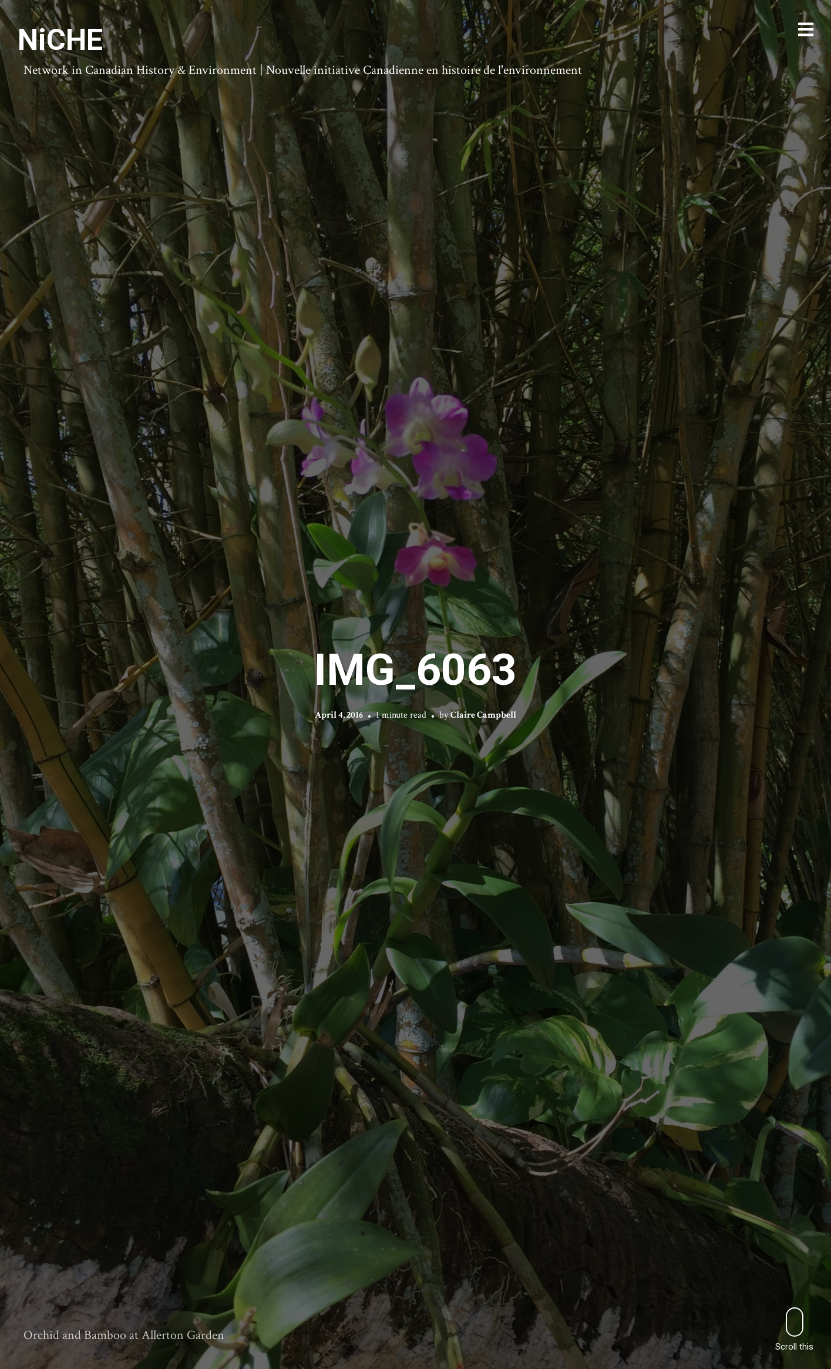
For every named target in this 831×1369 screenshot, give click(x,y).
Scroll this (794, 1329)
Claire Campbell (483, 715)
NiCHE (60, 40)
